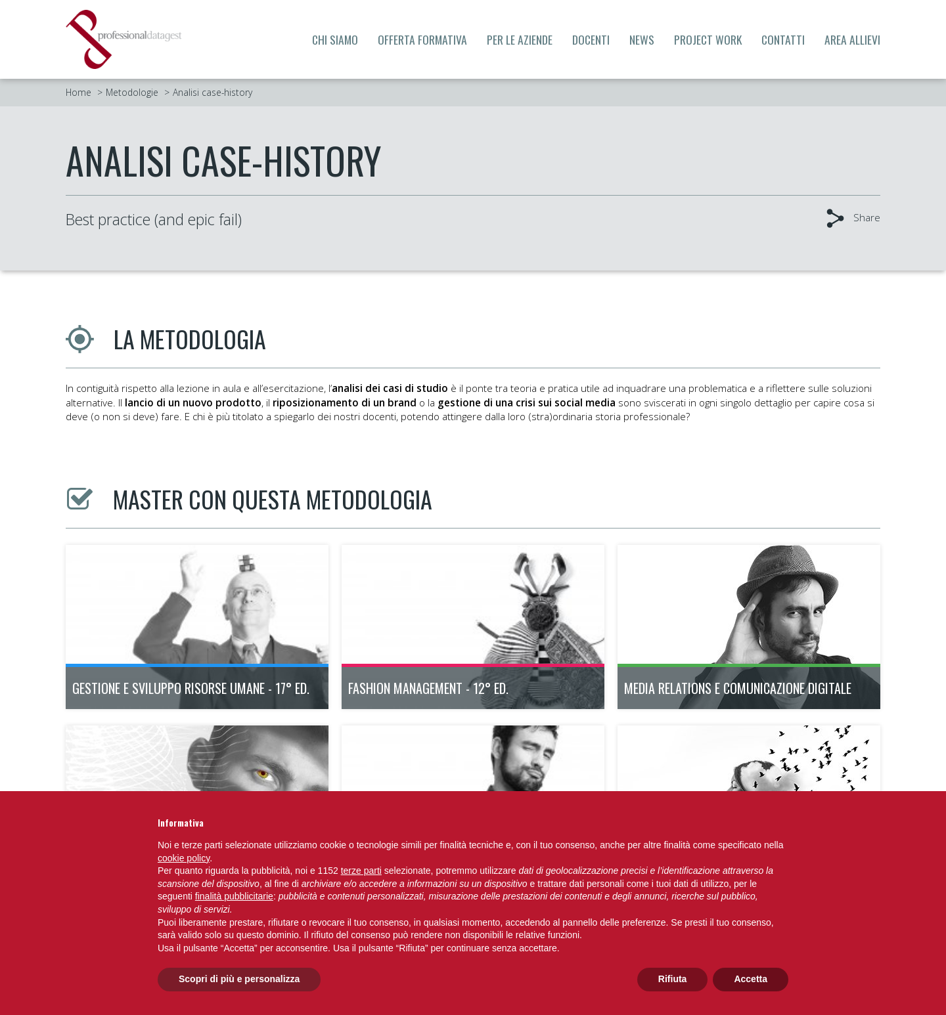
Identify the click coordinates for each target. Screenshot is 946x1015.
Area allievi (852, 39)
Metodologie (132, 92)
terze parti (361, 870)
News (641, 39)
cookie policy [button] (184, 858)
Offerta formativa (422, 39)
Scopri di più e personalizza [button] (239, 979)
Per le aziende (519, 39)
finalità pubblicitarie (234, 896)
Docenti (591, 39)
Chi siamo (335, 39)
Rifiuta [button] (672, 979)
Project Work (708, 39)
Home (78, 92)
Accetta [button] (750, 979)
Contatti (783, 39)
